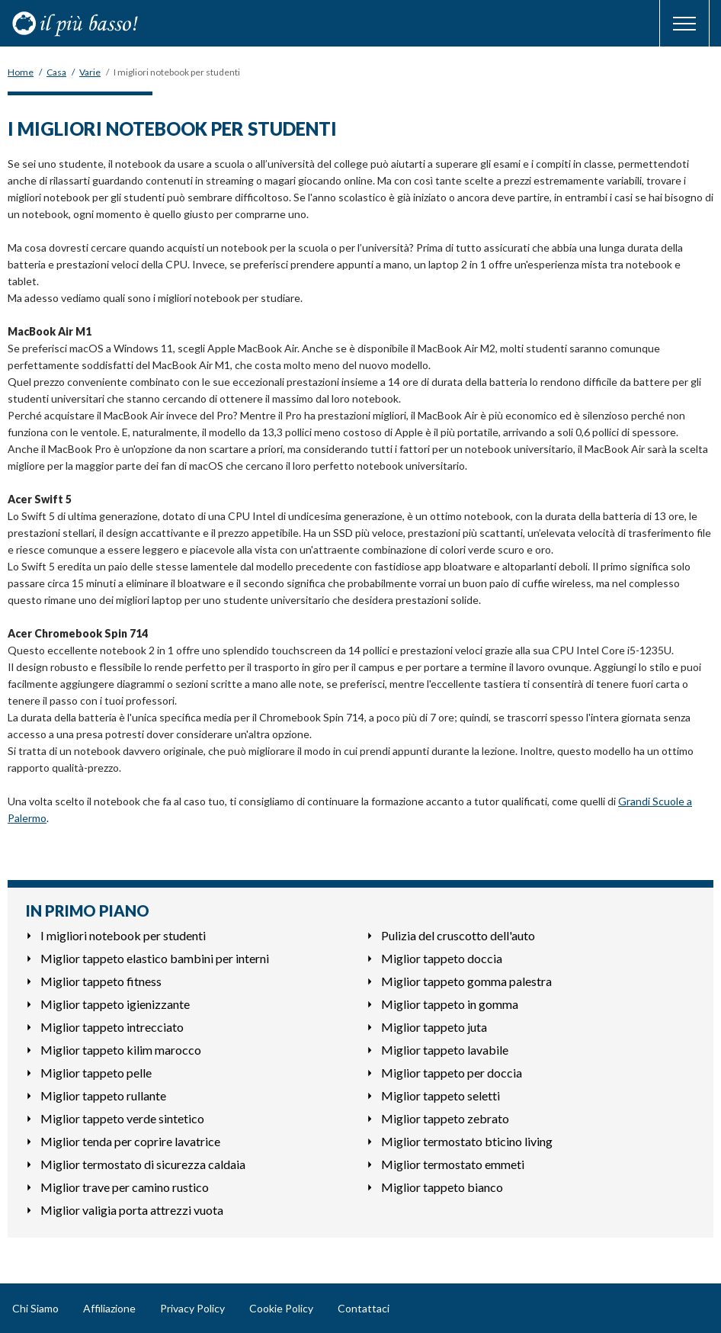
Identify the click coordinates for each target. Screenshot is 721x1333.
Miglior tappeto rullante (103, 1095)
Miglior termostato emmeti (452, 1164)
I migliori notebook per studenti (123, 935)
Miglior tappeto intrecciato (112, 1027)
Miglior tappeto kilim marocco (120, 1049)
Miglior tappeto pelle (96, 1072)
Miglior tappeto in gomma (449, 1004)
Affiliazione (109, 1308)
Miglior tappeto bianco (442, 1187)
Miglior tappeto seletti (440, 1095)
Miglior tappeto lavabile (444, 1049)
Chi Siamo (35, 1308)
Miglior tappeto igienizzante (115, 1004)
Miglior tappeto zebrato (445, 1118)
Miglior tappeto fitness (101, 981)
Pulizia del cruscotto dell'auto (458, 935)
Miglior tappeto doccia (441, 958)
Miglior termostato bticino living (467, 1141)
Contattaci (363, 1308)
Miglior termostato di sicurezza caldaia (142, 1164)
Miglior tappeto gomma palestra (466, 981)
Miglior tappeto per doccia (451, 1072)
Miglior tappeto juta (434, 1027)
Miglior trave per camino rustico (124, 1187)
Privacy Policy (192, 1308)
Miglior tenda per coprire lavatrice (130, 1141)
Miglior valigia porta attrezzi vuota (131, 1210)
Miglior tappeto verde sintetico (122, 1118)
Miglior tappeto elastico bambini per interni (154, 958)
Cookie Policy (281, 1308)
